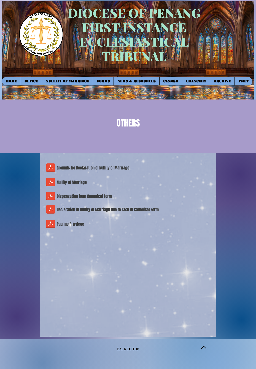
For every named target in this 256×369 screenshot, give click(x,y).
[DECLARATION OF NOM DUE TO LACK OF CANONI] (50, 209)
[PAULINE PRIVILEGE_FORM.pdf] (50, 224)
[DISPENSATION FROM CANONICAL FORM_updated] (50, 196)
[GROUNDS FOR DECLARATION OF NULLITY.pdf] (50, 168)
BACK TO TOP (128, 349)
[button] (31, 81)
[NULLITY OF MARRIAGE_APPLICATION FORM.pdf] (50, 182)
